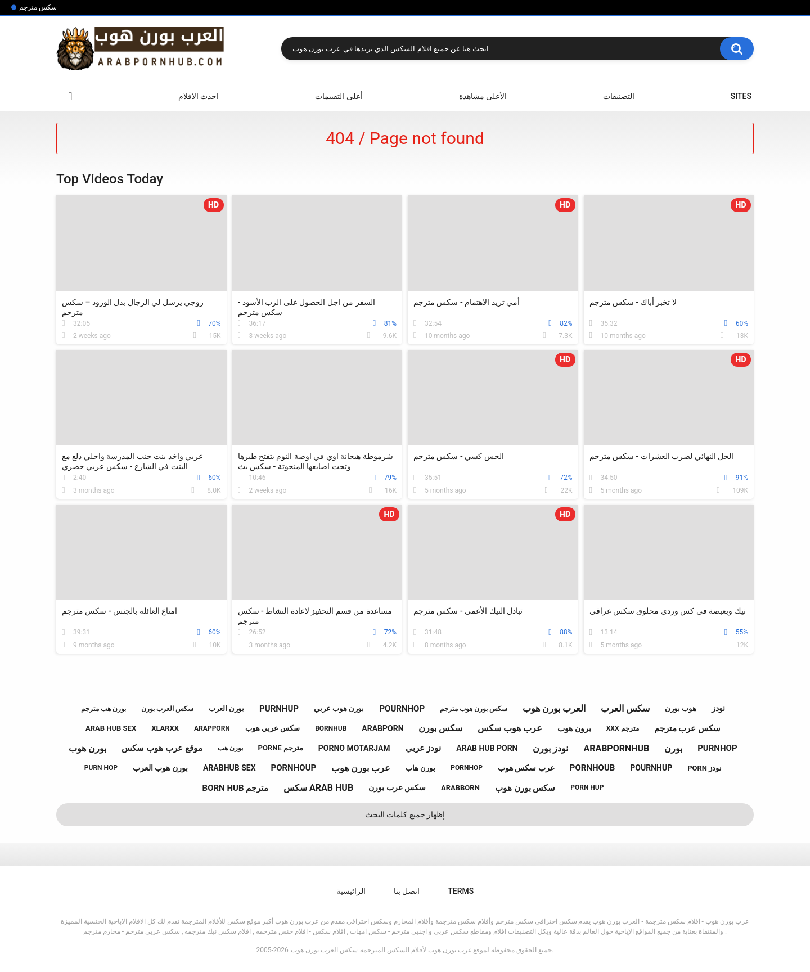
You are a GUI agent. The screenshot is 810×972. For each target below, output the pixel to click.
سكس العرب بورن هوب (324, 950)
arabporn (382, 728)
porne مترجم (280, 748)
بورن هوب (87, 748)
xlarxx (165, 728)
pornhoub (592, 768)
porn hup (587, 787)
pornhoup (294, 768)
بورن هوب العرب (160, 767)
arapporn (212, 728)
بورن (673, 748)
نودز (718, 708)
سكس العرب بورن (167, 709)
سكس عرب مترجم (687, 728)
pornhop (467, 768)
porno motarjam (354, 748)
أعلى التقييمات (338, 96)
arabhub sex (229, 767)
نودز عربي (424, 748)
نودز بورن (550, 748)
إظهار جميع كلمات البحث (405, 814)
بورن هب (230, 748)
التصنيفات (618, 96)
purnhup (279, 709)
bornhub (330, 728)
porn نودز (704, 768)
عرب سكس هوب (526, 767)
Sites (741, 96)
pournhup (651, 767)
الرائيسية (70, 96)
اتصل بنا (407, 891)
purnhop (717, 748)
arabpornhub (616, 748)
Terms (461, 891)
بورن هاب (420, 768)
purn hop (101, 768)
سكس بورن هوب (525, 788)
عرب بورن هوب (360, 768)
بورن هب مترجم (103, 709)
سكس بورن (440, 728)
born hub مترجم (235, 788)
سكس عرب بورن (397, 787)
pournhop (402, 709)
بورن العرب (226, 708)
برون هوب (574, 728)
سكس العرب (625, 708)
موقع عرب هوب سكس (162, 748)
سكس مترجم (38, 7)
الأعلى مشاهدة (483, 96)
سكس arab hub (318, 787)
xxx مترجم (622, 728)
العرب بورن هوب (554, 708)
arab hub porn (487, 748)
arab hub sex (111, 728)
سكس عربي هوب (272, 728)
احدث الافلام (198, 96)
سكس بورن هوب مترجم (473, 709)
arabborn (460, 788)
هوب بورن (680, 708)
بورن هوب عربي (339, 708)
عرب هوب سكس (510, 728)
